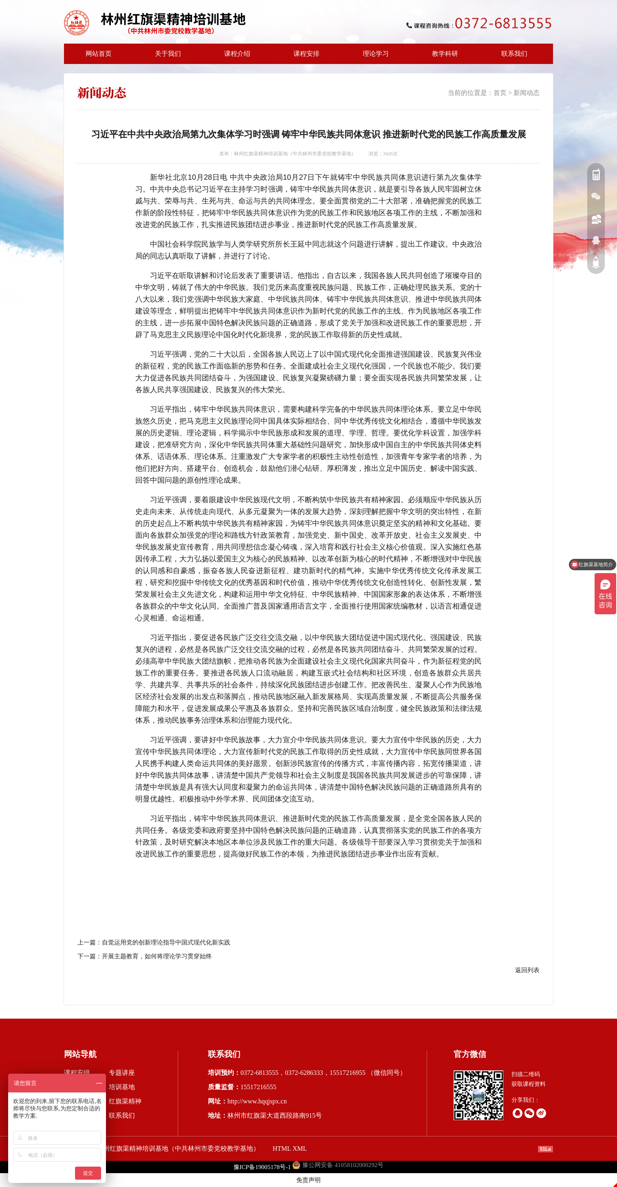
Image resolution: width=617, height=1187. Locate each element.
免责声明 (308, 1180)
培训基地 (122, 1086)
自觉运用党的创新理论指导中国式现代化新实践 (166, 942)
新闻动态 (526, 92)
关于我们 (165, 57)
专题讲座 (122, 1072)
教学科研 (442, 57)
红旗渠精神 (125, 1101)
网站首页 (99, 53)
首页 (500, 92)
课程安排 (304, 57)
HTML (282, 1148)
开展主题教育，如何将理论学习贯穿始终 (157, 956)
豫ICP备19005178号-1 (262, 1167)
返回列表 (527, 970)
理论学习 (376, 53)
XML (300, 1148)
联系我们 (514, 53)
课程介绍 (234, 57)
